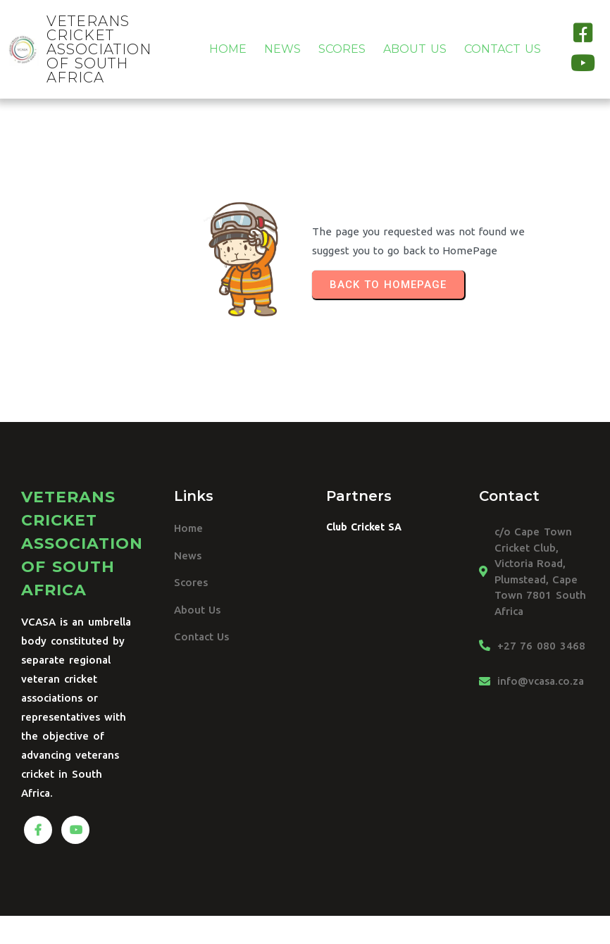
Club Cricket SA (364, 527)
